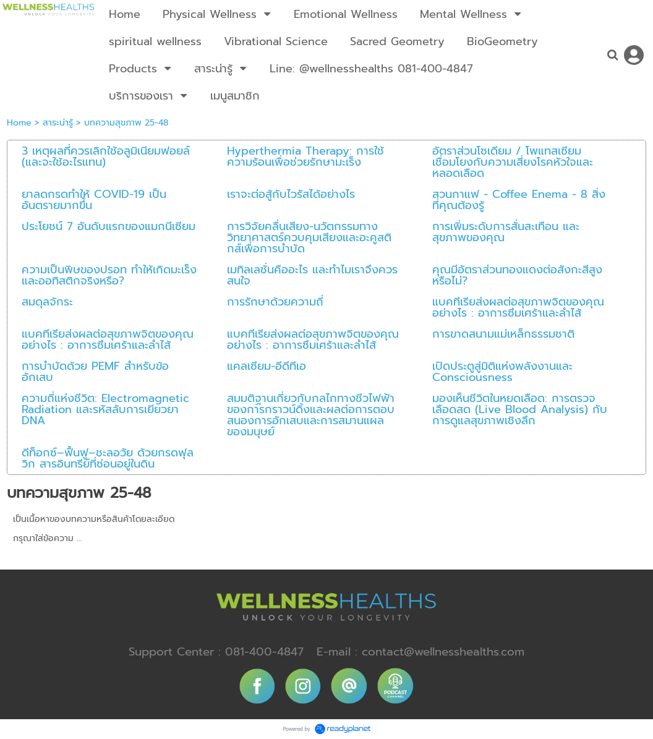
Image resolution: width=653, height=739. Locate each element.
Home (19, 122)
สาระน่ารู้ (58, 122)
